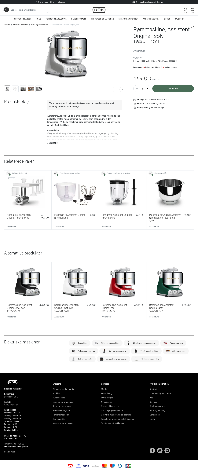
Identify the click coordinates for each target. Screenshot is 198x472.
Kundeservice (59, 398)
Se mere (62, 2)
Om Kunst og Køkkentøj (160, 393)
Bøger (167, 19)
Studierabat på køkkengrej (113, 423)
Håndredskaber (78, 19)
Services (153, 402)
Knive (38, 19)
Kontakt (153, 389)
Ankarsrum (139, 50)
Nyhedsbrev (106, 402)
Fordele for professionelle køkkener (117, 419)
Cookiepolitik (59, 419)
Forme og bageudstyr (56, 19)
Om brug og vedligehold (112, 410)
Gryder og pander (22, 19)
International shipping (62, 423)
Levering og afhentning (63, 402)
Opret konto (155, 415)
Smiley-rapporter (157, 406)
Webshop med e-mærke (63, 389)
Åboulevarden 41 (11, 405)
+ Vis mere (52, 143)
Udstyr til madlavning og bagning (116, 415)
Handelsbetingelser (61, 410)
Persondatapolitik (61, 415)
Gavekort (179, 19)
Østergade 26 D (11, 397)
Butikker (56, 393)
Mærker (104, 389)
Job (151, 398)
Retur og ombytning (62, 406)
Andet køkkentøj (151, 19)
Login (152, 419)
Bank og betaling (157, 410)
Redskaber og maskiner (102, 19)
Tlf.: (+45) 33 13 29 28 (14, 444)
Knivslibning (106, 393)
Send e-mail (9, 452)
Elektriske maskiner (128, 19)
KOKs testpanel (108, 398)
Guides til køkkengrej (110, 406)
